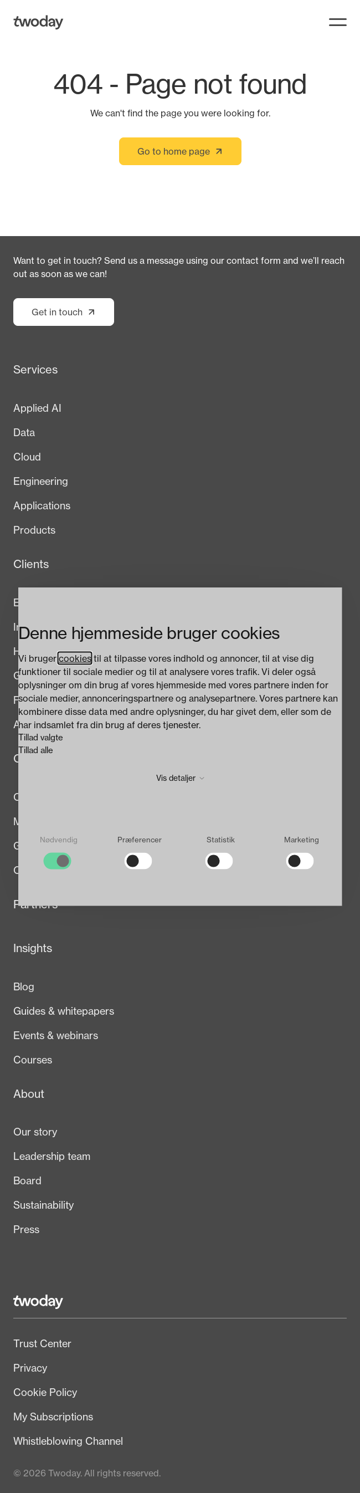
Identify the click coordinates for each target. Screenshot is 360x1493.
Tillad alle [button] (35, 749)
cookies (75, 658)
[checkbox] (58, 853)
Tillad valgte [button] (40, 737)
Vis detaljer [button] (180, 778)
